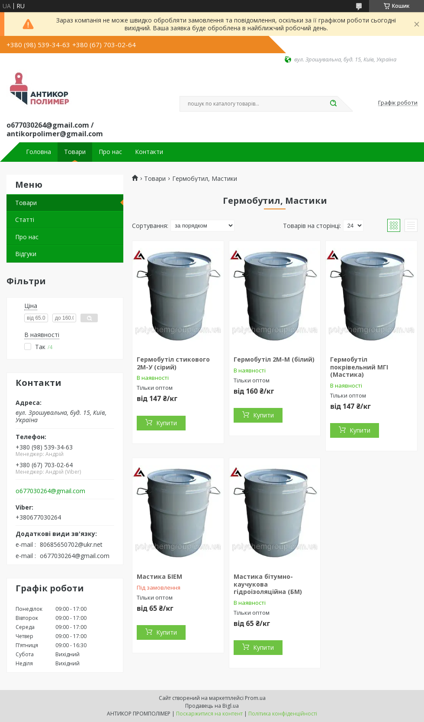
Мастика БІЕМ (159, 576)
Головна (38, 152)
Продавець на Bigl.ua (212, 705)
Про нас (110, 152)
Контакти (149, 152)
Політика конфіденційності (282, 713)
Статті (24, 219)
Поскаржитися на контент (209, 713)
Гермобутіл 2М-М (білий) (274, 359)
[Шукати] (333, 104)
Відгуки (25, 254)
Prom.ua (255, 698)
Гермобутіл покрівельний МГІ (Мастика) (359, 367)
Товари (75, 152)
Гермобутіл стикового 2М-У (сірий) (173, 363)
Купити (166, 423)
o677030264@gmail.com (50, 491)
